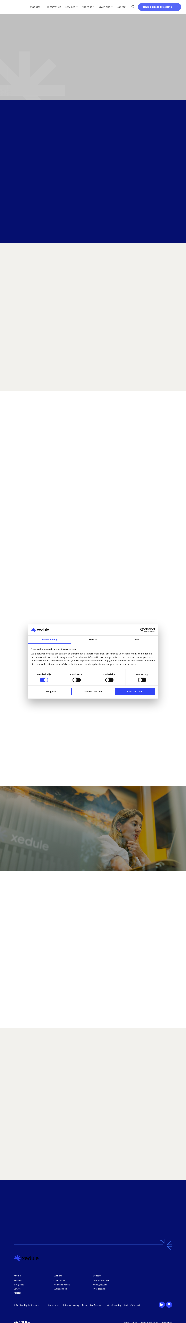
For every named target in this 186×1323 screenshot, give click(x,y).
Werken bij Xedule (61, 1284)
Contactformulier (101, 1280)
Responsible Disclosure (93, 1305)
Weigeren (51, 691)
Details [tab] (93, 639)
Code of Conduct (132, 1305)
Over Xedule (59, 1280)
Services (18, 1288)
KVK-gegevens (100, 1288)
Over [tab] (136, 639)
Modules (18, 1280)
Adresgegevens (100, 1284)
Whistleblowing (114, 1305)
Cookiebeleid (54, 1305)
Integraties (19, 1284)
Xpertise (17, 1293)
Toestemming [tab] (49, 639)
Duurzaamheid (60, 1288)
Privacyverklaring (71, 1305)
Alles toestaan (135, 691)
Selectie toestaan (93, 691)
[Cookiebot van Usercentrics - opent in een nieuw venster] (142, 630)
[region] (93, 1131)
